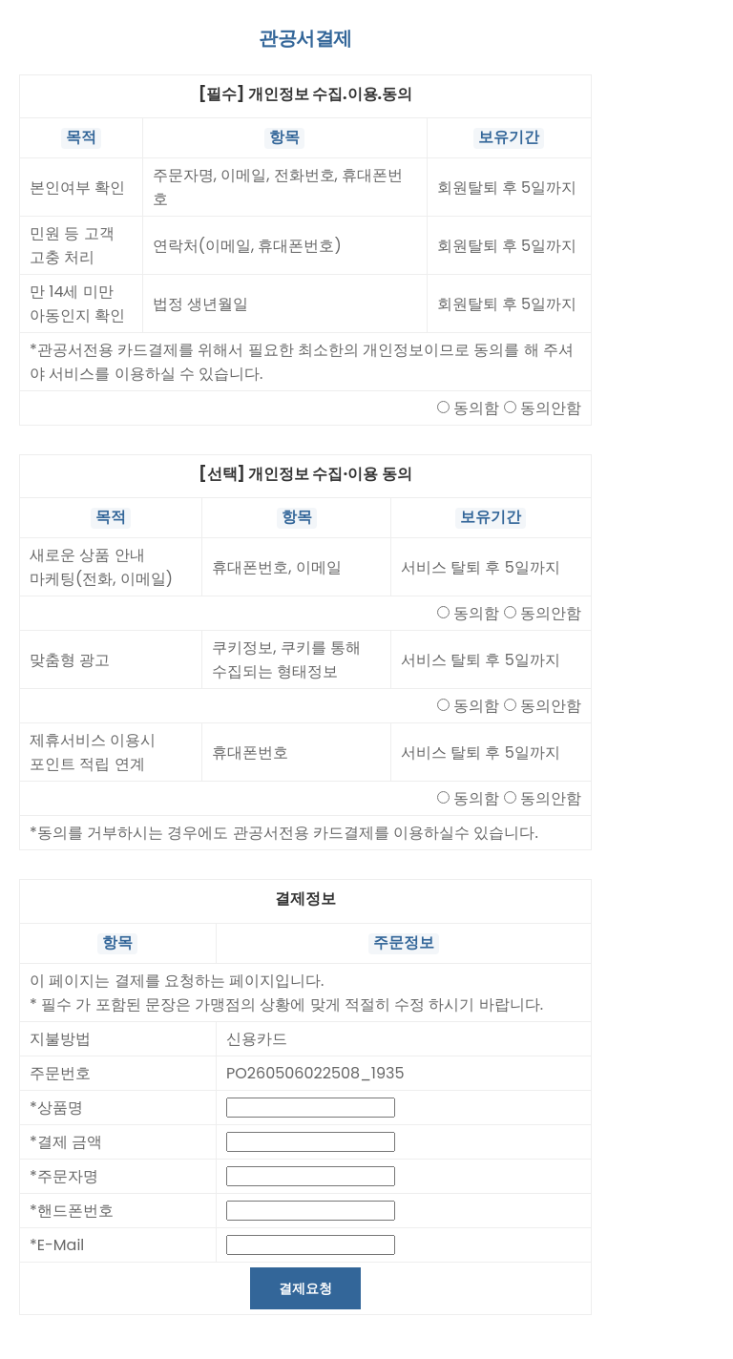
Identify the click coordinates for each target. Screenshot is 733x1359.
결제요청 (305, 1294)
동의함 (476, 410)
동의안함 (550, 410)
